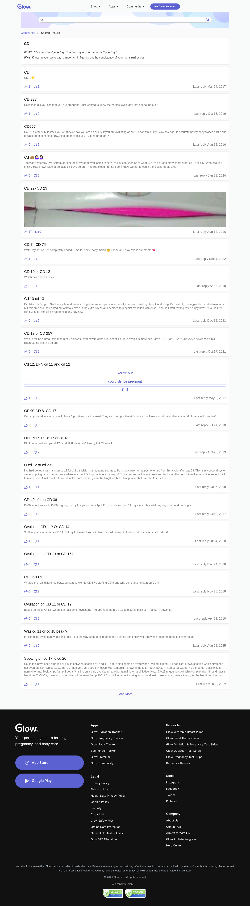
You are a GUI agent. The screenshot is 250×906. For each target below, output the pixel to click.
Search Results (50, 32)
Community (28, 32)
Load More (125, 694)
